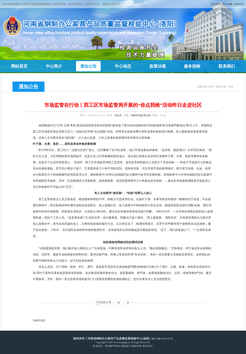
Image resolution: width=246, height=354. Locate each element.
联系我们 (227, 66)
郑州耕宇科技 (112, 346)
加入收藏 (227, 4)
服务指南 (192, 66)
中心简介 (54, 66)
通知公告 (88, 66)
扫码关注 (239, 4)
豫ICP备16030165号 (162, 338)
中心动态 (123, 66)
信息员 (118, 115)
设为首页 (216, 4)
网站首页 (19, 66)
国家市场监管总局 (141, 115)
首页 (210, 86)
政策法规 (157, 66)
